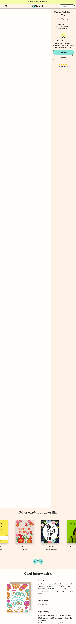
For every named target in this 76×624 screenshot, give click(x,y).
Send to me (63, 57)
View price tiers (63, 28)
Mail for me (63, 52)
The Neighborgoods (64, 19)
